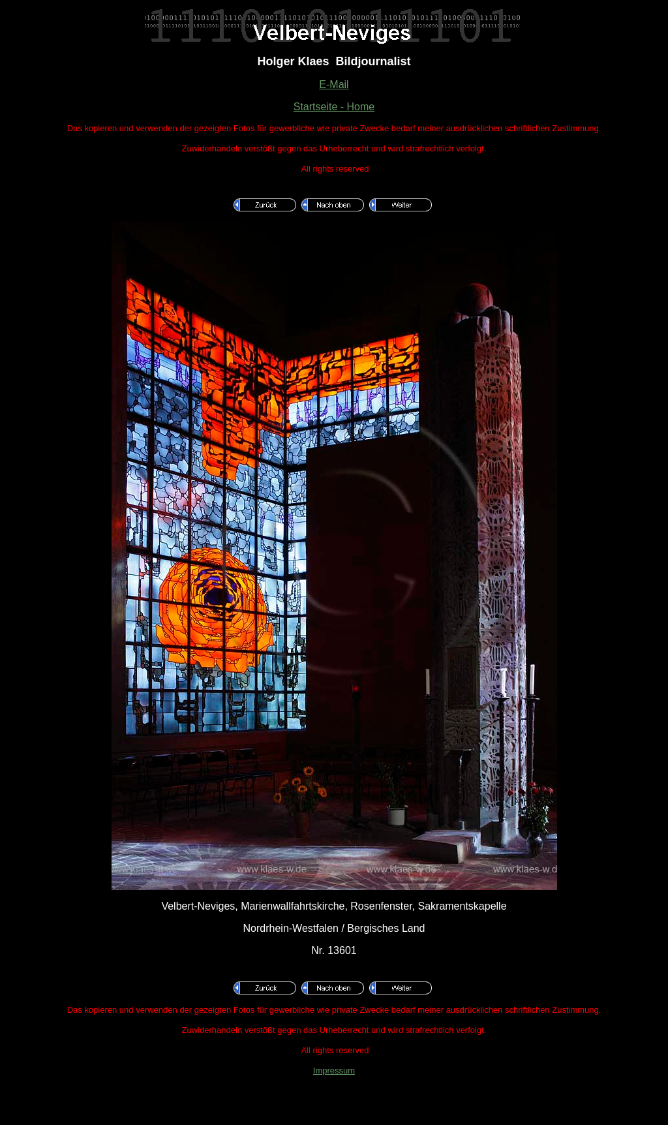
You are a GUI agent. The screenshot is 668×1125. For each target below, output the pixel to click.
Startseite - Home (334, 106)
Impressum (334, 1070)
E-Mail (333, 84)
